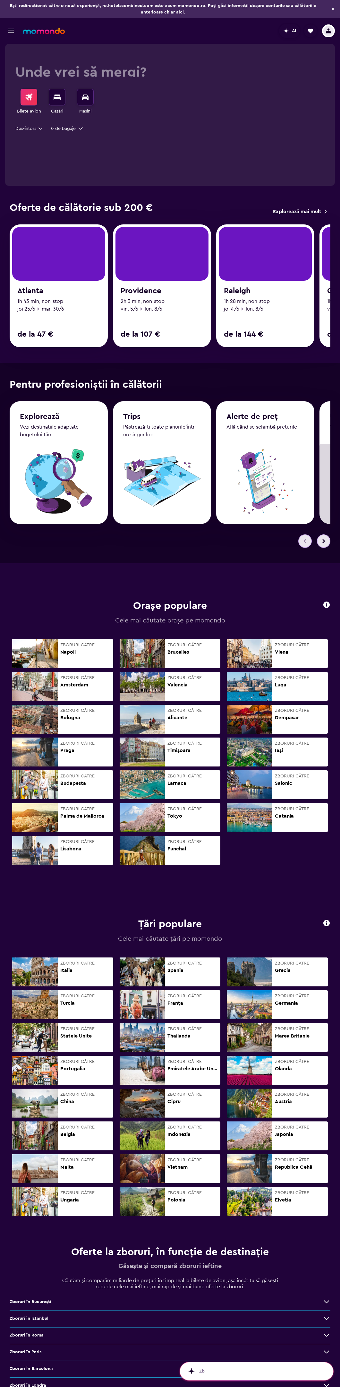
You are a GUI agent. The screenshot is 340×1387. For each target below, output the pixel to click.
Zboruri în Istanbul (140, 1325)
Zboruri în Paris (25, 1342)
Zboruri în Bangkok (141, 1375)
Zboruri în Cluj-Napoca (256, 1359)
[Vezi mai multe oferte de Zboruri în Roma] (326, 1325)
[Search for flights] (29, 97)
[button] (333, 9)
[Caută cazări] (57, 97)
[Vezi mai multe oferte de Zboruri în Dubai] (104, 1359)
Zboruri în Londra (250, 1342)
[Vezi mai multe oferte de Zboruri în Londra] (326, 1342)
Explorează (39, 440)
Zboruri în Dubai (27, 1359)
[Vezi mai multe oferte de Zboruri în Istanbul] (215, 1325)
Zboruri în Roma (249, 1325)
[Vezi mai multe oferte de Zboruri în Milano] (215, 1359)
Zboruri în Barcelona (142, 1342)
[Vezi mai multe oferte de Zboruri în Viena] (104, 1376)
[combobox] (29, 128)
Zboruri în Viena (26, 1375)
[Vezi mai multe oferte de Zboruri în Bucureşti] (104, 1325)
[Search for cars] (85, 97)
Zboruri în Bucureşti (30, 1325)
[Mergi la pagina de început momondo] (44, 31)
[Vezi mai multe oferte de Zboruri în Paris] (104, 1342)
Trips (131, 440)
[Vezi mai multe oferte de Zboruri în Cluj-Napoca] (326, 1359)
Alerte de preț (252, 440)
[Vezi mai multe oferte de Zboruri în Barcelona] (215, 1342)
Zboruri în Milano (139, 1359)
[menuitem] (28, 101)
